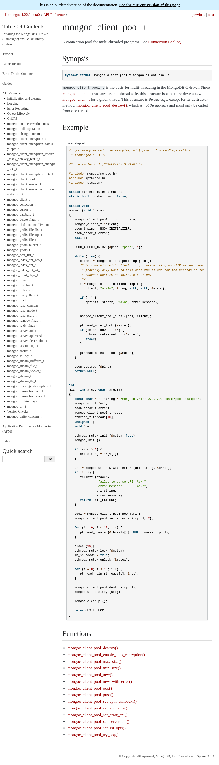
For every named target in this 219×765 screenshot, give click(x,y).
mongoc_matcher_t (20, 285)
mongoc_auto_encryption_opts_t (29, 123)
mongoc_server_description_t (27, 341)
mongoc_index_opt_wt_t (24, 270)
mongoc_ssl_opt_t (19, 356)
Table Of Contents (23, 26)
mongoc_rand (16, 300)
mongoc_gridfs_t (18, 250)
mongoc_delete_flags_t (23, 219)
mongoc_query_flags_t (22, 295)
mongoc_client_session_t (24, 184)
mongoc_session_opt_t (22, 346)
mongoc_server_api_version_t (27, 336)
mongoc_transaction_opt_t (25, 391)
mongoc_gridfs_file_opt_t (24, 235)
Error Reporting (18, 108)
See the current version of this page (149, 5)
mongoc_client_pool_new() (90, 674)
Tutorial (7, 54)
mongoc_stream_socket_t (24, 371)
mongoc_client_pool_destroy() (93, 647)
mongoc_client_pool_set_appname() (97, 707)
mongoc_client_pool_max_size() (94, 661)
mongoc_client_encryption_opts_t (30, 174)
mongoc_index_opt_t (21, 265)
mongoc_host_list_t (20, 255)
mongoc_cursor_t (19, 209)
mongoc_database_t (20, 214)
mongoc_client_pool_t (22, 179)
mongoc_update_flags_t (23, 401)
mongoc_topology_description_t (29, 386)
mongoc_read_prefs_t (21, 315)
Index (6, 441)
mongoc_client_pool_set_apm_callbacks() (102, 701)
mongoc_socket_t (19, 351)
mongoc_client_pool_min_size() (94, 667)
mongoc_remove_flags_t (23, 320)
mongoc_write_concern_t (24, 416)
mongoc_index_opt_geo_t (24, 260)
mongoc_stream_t (19, 376)
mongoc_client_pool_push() (91, 694)
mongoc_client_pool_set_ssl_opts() (97, 727)
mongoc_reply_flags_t (22, 325)
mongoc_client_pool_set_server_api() (98, 721)
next (211, 15)
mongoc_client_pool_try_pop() (93, 734)
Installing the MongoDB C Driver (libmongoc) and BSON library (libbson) (25, 39)
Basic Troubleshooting (17, 73)
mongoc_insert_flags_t (22, 275)
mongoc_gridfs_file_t (21, 240)
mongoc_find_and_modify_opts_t (30, 224)
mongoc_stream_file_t (22, 366)
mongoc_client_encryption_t (26, 139)
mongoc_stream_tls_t (21, 381)
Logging (12, 103)
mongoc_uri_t (16, 406)
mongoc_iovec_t (18, 280)
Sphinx (202, 756)
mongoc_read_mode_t (22, 310)
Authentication (12, 64)
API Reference (54, 15)
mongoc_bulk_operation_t (25, 129)
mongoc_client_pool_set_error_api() (97, 714)
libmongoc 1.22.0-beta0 (22, 15)
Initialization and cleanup (24, 98)
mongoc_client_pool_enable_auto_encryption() (106, 654)
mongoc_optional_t (20, 290)
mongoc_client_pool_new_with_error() (100, 681)
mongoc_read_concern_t (23, 305)
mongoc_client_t (18, 199)
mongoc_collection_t (21, 204)
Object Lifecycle (18, 113)
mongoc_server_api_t (21, 330)
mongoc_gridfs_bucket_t (24, 245)
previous (198, 15)
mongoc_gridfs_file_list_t (24, 230)
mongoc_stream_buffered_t (25, 361)
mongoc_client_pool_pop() (90, 687)
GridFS (12, 118)
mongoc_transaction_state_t (26, 396)
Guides (7, 83)
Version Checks (17, 411)
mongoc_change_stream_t (24, 134)
